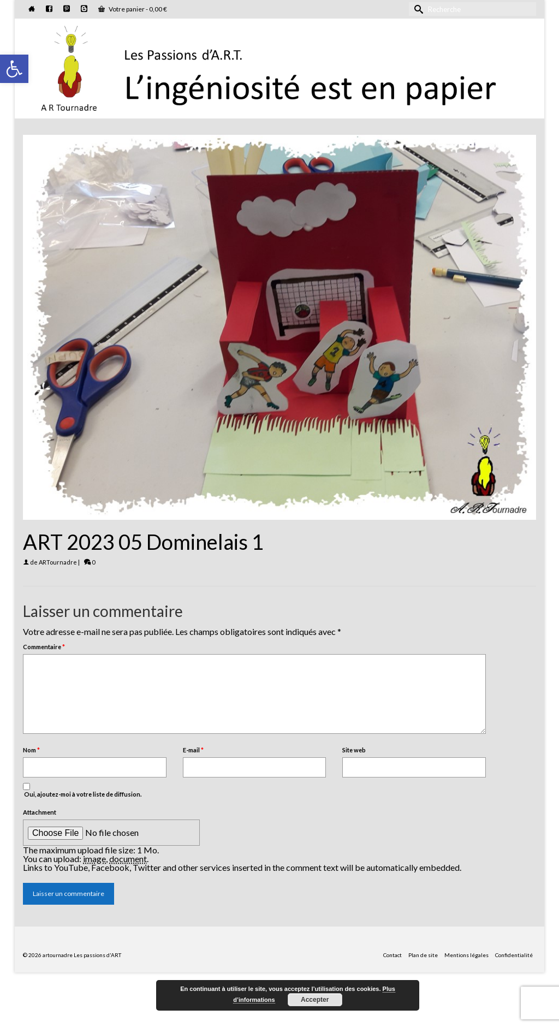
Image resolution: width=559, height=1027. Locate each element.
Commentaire (44, 646)
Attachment (39, 812)
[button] (14, 69)
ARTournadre (58, 562)
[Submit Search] (417, 9)
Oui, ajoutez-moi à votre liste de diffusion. (82, 790)
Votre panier (132, 9)
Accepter (315, 1000)
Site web (354, 749)
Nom (31, 749)
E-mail (193, 749)
